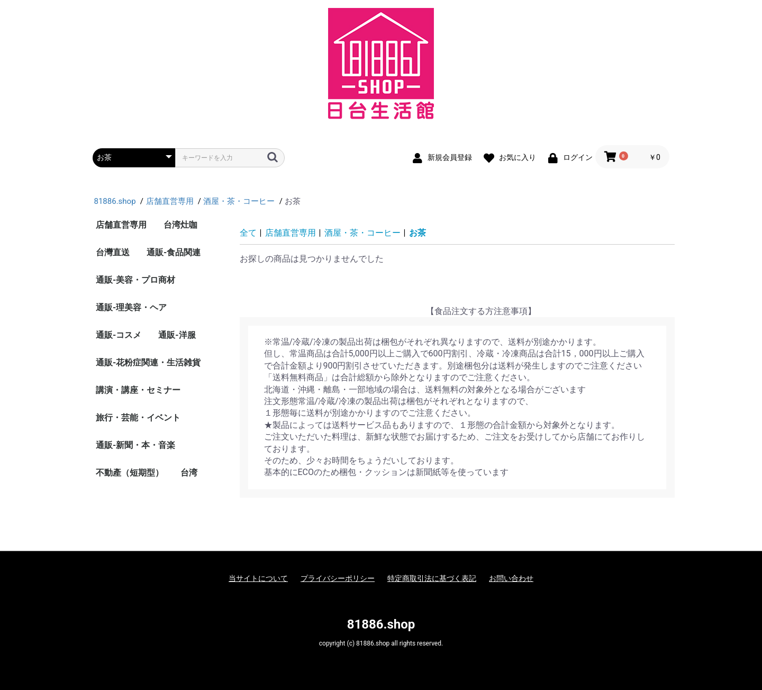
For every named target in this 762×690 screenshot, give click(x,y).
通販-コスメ (118, 335)
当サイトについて (258, 578)
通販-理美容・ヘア (131, 307)
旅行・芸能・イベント (138, 418)
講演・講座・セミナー (138, 390)
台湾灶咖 (180, 225)
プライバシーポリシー (338, 578)
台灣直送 (113, 252)
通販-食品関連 (174, 252)
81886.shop (381, 624)
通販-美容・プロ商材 (135, 280)
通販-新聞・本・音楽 (135, 445)
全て (248, 233)
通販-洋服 (176, 335)
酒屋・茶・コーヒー (362, 233)
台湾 (188, 473)
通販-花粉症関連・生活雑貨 (148, 362)
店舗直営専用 (121, 225)
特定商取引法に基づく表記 (431, 578)
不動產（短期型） (130, 473)
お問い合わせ (511, 578)
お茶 (417, 233)
